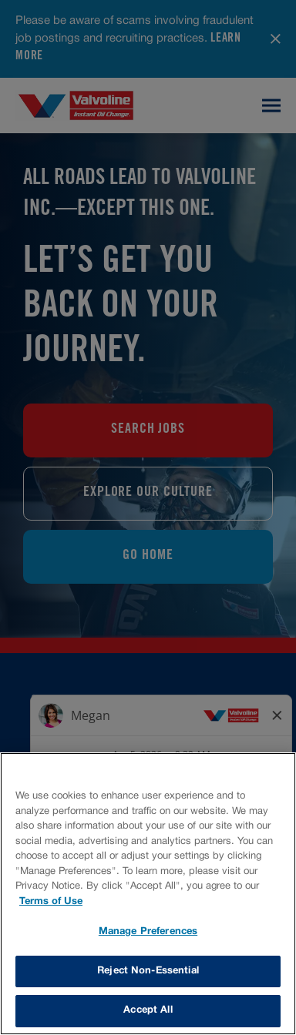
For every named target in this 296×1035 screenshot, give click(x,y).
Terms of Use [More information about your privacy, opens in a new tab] (50, 901)
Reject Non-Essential (148, 971)
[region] (148, 893)
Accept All (147, 1010)
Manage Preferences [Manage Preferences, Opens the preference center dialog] (148, 931)
